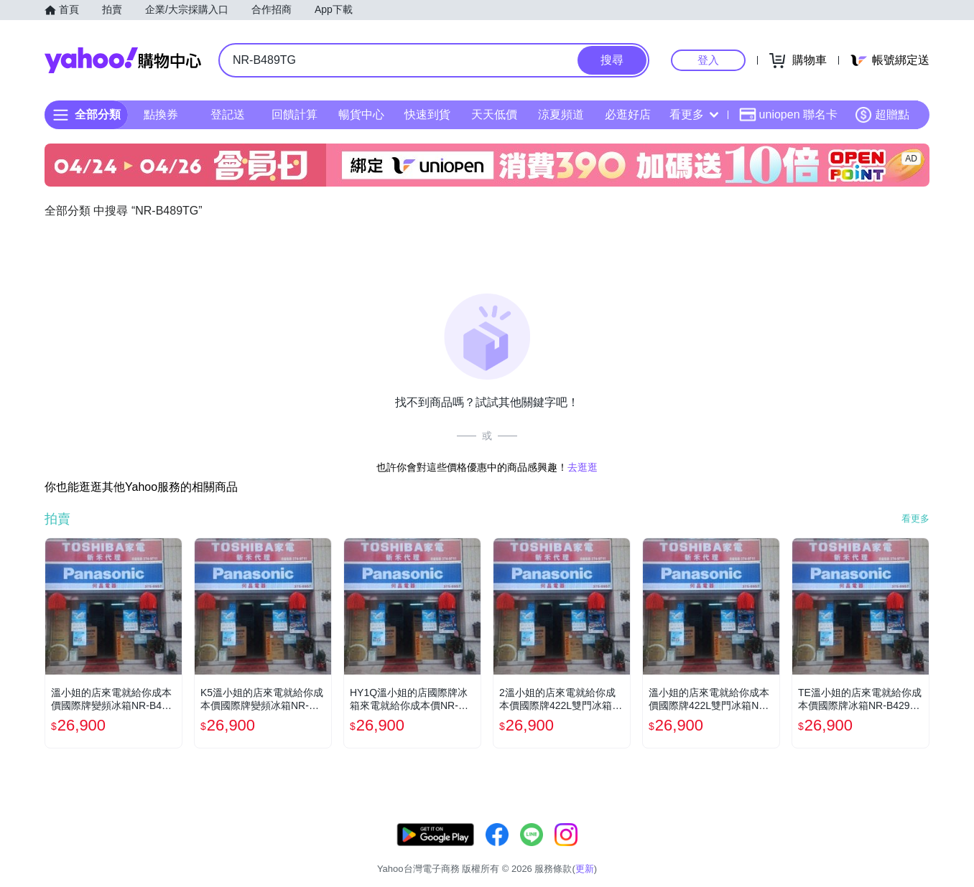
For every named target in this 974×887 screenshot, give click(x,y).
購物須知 (757, 850)
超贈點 (882, 114)
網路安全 (811, 850)
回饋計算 (294, 114)
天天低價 (494, 114)
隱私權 (862, 850)
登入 (708, 60)
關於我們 (703, 850)
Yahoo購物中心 (123, 60)
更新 (917, 833)
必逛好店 (628, 114)
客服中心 (649, 850)
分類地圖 (910, 850)
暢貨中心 (361, 114)
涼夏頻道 (561, 114)
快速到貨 (427, 114)
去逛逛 (582, 467)
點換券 (161, 114)
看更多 (693, 114)
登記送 (227, 114)
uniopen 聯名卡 (788, 114)
